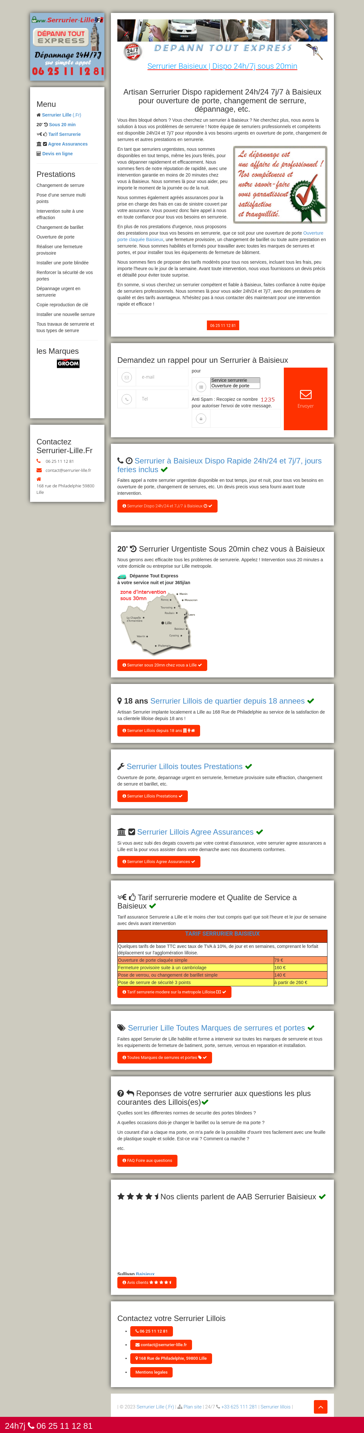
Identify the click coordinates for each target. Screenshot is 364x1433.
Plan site (193, 1407)
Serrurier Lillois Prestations (153, 796)
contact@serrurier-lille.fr (68, 470)
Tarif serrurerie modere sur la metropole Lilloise (174, 992)
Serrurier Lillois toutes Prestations (185, 766)
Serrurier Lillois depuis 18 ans (159, 730)
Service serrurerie (235, 380)
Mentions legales (151, 1372)
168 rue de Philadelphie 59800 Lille (65, 489)
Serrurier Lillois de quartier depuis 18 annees (227, 700)
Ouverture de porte (235, 386)
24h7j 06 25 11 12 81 (49, 1425)
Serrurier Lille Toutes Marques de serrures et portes (216, 1027)
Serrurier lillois (276, 1407)
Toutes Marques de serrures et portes (165, 1057)
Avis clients (147, 1282)
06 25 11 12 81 (60, 461)
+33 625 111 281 (239, 1407)
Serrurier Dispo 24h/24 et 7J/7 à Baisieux (167, 505)
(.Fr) (61, 114)
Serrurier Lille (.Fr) (155, 1407)
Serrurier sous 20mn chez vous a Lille (162, 665)
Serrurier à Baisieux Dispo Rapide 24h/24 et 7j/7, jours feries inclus (219, 464)
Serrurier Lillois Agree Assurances (195, 832)
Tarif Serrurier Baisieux (222, 933)
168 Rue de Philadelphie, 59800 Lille (171, 1358)
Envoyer (305, 399)
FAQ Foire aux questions (147, 1160)
